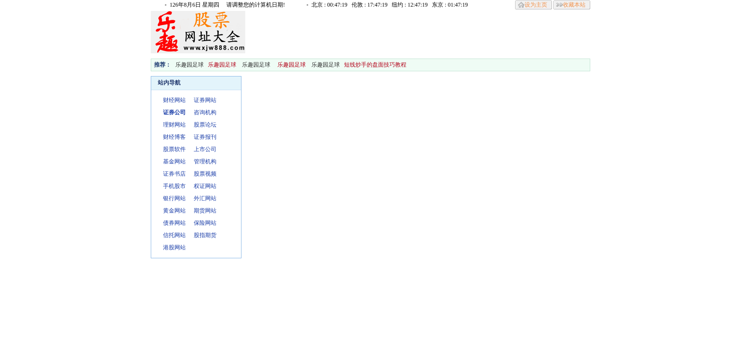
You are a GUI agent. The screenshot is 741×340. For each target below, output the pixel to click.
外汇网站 (205, 198)
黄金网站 (174, 210)
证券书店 (174, 173)
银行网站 (174, 198)
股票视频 (205, 173)
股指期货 (205, 235)
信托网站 (174, 235)
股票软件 (174, 149)
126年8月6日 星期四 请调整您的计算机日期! (227, 4)
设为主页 (536, 4)
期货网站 (205, 210)
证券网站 (205, 100)
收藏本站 (574, 4)
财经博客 (174, 137)
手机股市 (174, 186)
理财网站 (174, 124)
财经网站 (174, 100)
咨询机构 (205, 112)
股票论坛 (205, 124)
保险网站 (205, 223)
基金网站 (174, 161)
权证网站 (205, 186)
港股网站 (174, 247)
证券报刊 (205, 137)
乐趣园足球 (189, 64)
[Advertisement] (417, 32)
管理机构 (205, 161)
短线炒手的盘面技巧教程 (376, 64)
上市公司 (205, 149)
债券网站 (174, 223)
